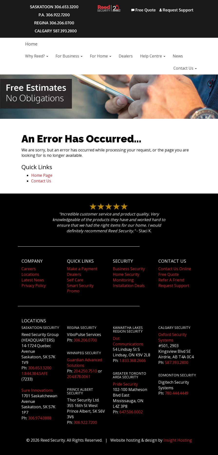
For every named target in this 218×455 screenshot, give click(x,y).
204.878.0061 (78, 376)
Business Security (129, 268)
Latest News (32, 280)
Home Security (126, 274)
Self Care (75, 280)
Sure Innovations (37, 390)
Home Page (41, 175)
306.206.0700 (85, 340)
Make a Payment (82, 268)
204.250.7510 (85, 371)
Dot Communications (128, 341)
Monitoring (123, 280)
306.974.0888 (39, 418)
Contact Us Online (174, 268)
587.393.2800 (176, 362)
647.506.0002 (131, 412)
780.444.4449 (176, 393)
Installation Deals (129, 285)
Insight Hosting (177, 440)
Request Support (176, 10)
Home (31, 44)
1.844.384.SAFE (34, 373)
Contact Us (185, 68)
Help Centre (152, 56)
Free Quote (143, 10)
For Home (100, 56)
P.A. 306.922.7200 (54, 14)
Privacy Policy (33, 285)
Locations (30, 274)
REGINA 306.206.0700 (54, 22)
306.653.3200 (39, 368)
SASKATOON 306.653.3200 (54, 6)
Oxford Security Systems (172, 337)
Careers (28, 268)
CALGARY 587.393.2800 (56, 30)
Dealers (126, 56)
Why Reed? (36, 56)
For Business (69, 56)
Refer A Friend (171, 280)
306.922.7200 (85, 422)
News (178, 56)
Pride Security (125, 384)
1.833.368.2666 (132, 360)
